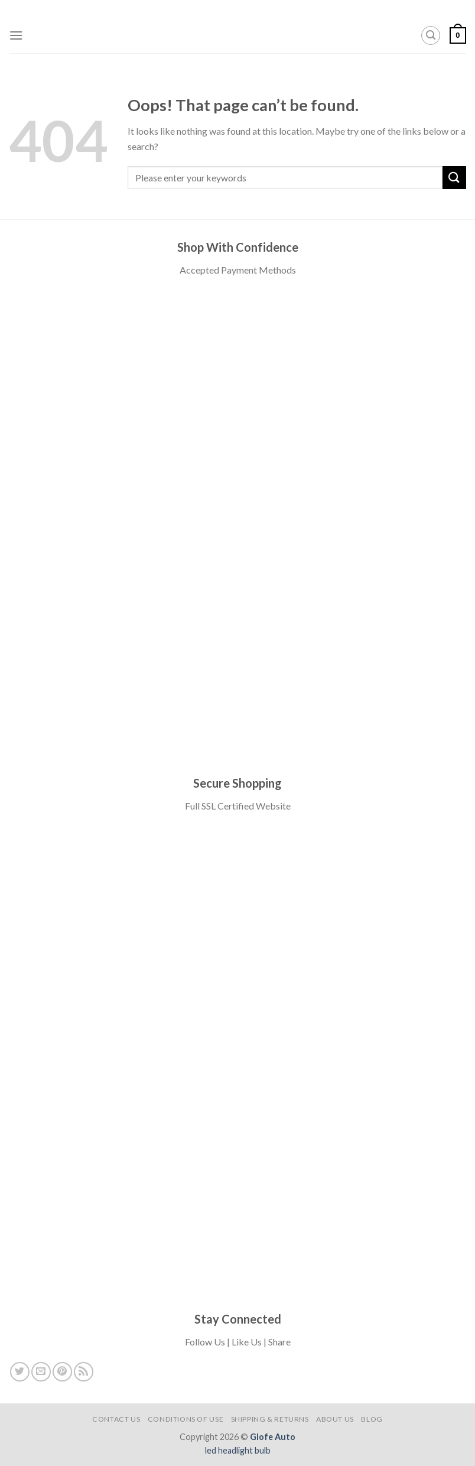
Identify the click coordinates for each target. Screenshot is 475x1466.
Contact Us (116, 1419)
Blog (371, 1419)
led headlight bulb (238, 1450)
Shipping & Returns (270, 1419)
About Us (335, 1419)
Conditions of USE (185, 1419)
